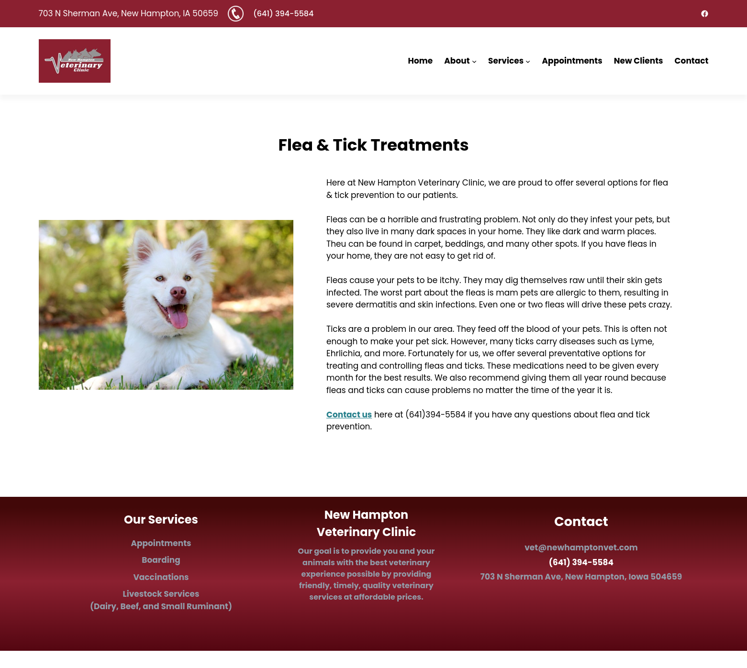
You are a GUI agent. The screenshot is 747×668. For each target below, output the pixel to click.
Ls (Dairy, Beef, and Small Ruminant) (161, 600)
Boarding (161, 560)
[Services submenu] (527, 60)
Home (420, 60)
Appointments (161, 543)
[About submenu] (474, 60)
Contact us (349, 414)
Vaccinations (161, 577)
